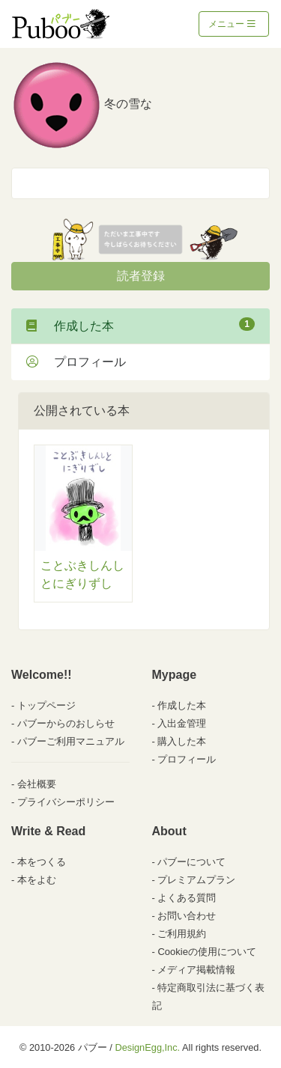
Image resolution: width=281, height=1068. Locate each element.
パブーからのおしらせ (66, 723)
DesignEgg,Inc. (147, 1047)
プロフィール (76, 362)
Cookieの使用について (206, 951)
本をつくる (41, 861)
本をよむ (36, 879)
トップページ (46, 705)
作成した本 (140, 324)
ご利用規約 (181, 933)
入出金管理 (181, 723)
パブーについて (191, 861)
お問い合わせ (186, 915)
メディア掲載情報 (196, 969)
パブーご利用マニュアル (70, 741)
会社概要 (36, 784)
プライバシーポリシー (66, 802)
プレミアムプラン (196, 879)
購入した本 (181, 741)
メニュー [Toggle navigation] (232, 24)
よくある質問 (186, 897)
